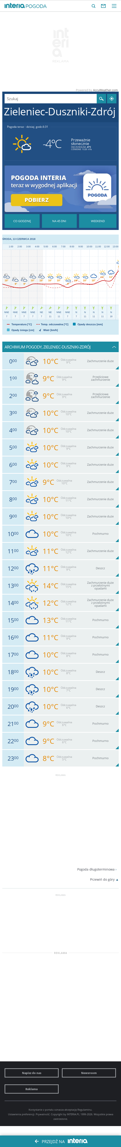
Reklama (31, 1089)
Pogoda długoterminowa (96, 869)
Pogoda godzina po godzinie (22, 221)
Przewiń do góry (102, 879)
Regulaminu (84, 1109)
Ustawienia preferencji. (21, 1114)
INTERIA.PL (73, 1114)
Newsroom (89, 1073)
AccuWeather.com (105, 90)
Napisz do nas (31, 1073)
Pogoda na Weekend (97, 221)
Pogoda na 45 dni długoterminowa (59, 221)
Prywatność (43, 1114)
